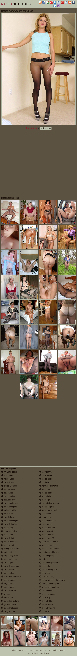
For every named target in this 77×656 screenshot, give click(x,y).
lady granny (45, 472)
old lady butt (7, 538)
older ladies (45, 524)
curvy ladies (7, 573)
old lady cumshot (10, 570)
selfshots (44, 566)
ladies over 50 (46, 538)
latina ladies (45, 496)
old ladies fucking (10, 601)
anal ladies (7, 475)
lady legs (44, 500)
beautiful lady (8, 500)
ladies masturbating (49, 510)
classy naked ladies (11, 549)
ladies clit (6, 552)
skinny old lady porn (49, 583)
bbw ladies (7, 493)
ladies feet (7, 597)
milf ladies (45, 514)
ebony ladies (8, 580)
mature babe (8, 489)
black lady (7, 514)
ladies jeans (45, 493)
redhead (44, 559)
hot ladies (44, 482)
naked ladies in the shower (52, 580)
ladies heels (45, 479)
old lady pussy (46, 556)
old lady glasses (9, 608)
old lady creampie (10, 566)
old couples (7, 563)
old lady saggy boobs (50, 563)
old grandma (8, 611)
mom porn (45, 517)
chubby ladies (8, 545)
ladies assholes (9, 486)
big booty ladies (9, 503)
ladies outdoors (47, 528)
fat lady (5, 594)
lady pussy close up (11, 556)
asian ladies (7, 479)
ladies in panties (47, 545)
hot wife (44, 611)
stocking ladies (47, 594)
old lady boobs (9, 524)
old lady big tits (9, 507)
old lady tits (45, 601)
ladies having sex (48, 570)
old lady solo (46, 590)
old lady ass (7, 482)
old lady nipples (47, 521)
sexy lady (44, 573)
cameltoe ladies (9, 542)
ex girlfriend (7, 587)
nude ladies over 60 (49, 542)
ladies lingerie (46, 507)
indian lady (45, 489)
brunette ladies (9, 531)
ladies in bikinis (9, 510)
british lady (7, 528)
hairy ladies (45, 475)
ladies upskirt (46, 604)
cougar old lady (9, 559)
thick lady (44, 597)
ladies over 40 (46, 535)
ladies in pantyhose (49, 549)
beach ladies (8, 496)
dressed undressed (11, 576)
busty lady (7, 535)
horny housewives (48, 486)
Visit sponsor (46, 128)
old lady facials (9, 590)
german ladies (8, 604)
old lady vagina (47, 608)
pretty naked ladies (49, 552)
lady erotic (7, 583)
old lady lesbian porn (49, 503)
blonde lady (7, 517)
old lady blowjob (9, 521)
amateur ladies (9, 472)
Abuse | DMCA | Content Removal (25, 650)
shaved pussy (46, 576)
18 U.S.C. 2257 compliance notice (52, 650)
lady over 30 (46, 531)
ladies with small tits (49, 587)
